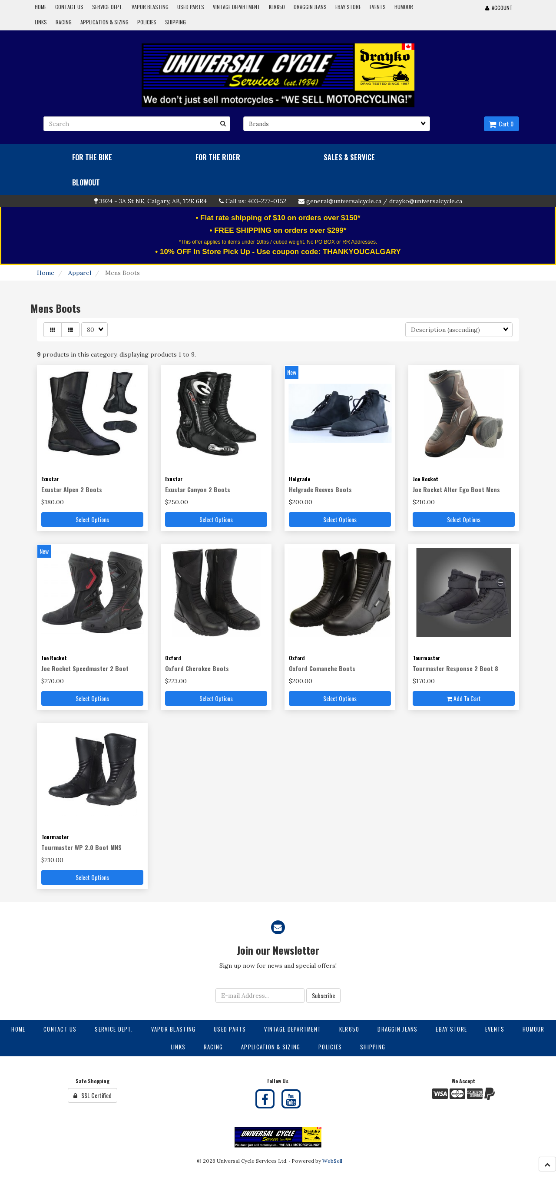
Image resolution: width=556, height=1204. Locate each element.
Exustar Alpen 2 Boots (71, 489)
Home (45, 273)
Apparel (79, 273)
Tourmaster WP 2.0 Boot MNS (81, 847)
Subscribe (323, 995)
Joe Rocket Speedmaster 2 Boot (85, 668)
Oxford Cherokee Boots (197, 668)
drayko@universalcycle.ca (425, 201)
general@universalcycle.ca (343, 201)
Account (499, 7)
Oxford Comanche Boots (322, 668)
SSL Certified (92, 1095)
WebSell (332, 1161)
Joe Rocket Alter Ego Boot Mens (456, 489)
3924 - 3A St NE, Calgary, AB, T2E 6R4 (153, 201)
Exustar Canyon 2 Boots (197, 489)
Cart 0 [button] (501, 123)
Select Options (92, 519)
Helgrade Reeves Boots (320, 489)
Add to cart (464, 698)
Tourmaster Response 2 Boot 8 (455, 668)
